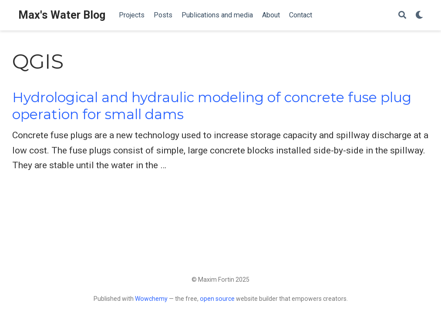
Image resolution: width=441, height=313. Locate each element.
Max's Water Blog (61, 15)
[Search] (402, 15)
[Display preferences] (419, 15)
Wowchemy (151, 298)
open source (217, 298)
